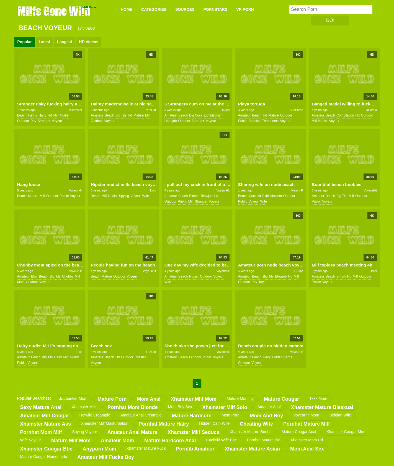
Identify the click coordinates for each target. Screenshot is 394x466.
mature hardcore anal (170, 440)
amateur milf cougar (44, 415)
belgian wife (340, 415)
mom (21, 282)
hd (50, 115)
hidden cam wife (214, 423)
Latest (44, 42)
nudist (64, 115)
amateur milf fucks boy (105, 457)
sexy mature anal (40, 407)
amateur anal (269, 407)
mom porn (231, 415)
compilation (345, 115)
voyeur (57, 121)
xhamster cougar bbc (46, 449)
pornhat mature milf (306, 424)
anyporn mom (99, 449)
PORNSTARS (215, 9)
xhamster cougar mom (346, 431)
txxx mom (318, 398)
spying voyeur (84, 431)
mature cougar (281, 399)
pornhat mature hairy (163, 424)
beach (22, 115)
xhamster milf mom (194, 399)
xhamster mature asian (252, 449)
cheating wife (256, 424)
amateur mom (117, 440)
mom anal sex (307, 449)
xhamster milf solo (224, 407)
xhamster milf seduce (193, 432)
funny (32, 115)
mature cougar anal (299, 431)
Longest (64, 42)
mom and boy (266, 415)
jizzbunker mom (73, 398)
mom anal (148, 399)
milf (56, 115)
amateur (97, 115)
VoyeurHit (75, 190)
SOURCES (184, 9)
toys (262, 282)
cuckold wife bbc (221, 440)
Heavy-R (297, 190)
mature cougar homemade (43, 456)
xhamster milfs (84, 407)
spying (124, 196)
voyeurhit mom (306, 415)
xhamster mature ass (45, 424)
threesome (270, 121)
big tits (120, 115)
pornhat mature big (263, 440)
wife (145, 196)
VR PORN (245, 9)
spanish (254, 121)
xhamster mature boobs (250, 431)
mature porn (112, 399)
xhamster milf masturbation (104, 423)
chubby (67, 276)
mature (138, 115)
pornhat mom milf (41, 432)
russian (140, 357)
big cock (195, 115)
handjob (170, 121)
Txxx (153, 190)
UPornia (371, 110)
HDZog (151, 351)
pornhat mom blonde (132, 407)
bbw (34, 276)
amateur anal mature (132, 432)
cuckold (255, 196)
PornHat (150, 110)
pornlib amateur (195, 449)
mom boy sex (180, 407)
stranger (44, 121)
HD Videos (88, 42)
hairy (42, 115)
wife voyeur (30, 440)
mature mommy (240, 398)
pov (33, 121)
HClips (225, 110)
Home (126, 9)
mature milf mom (71, 440)
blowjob (207, 196)
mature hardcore (191, 415)
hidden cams (282, 357)
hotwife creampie (94, 415)
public (242, 121)
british (341, 276)
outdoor (23, 121)
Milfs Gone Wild (54, 11)
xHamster (75, 110)
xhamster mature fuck (146, 448)
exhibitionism (213, 115)
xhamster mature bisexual (322, 407)
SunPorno (296, 110)
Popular (24, 42)
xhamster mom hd (307, 440)
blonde (194, 196)
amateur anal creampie (141, 415)
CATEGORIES (154, 9)
